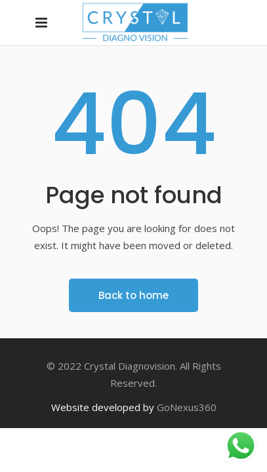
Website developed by (102, 407)
